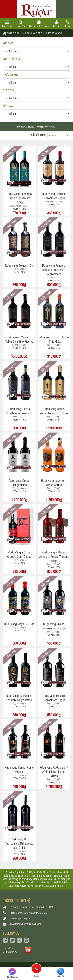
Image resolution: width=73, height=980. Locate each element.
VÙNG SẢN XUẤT (12, 59)
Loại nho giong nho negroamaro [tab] (36, 126)
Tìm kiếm (20, 24)
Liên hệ (56, 24)
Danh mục (7, 24)
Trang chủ (13, 33)
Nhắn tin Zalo (60, 972)
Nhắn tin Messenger (12, 973)
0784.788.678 (10, 952)
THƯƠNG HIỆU (10, 74)
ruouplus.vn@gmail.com (28, 924)
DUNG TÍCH (9, 90)
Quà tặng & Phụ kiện (39, 24)
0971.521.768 (25, 913)
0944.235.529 (40, 913)
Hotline (67, 24)
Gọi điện (36, 968)
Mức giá (8, 105)
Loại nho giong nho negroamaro (43, 33)
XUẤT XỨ (8, 43)
